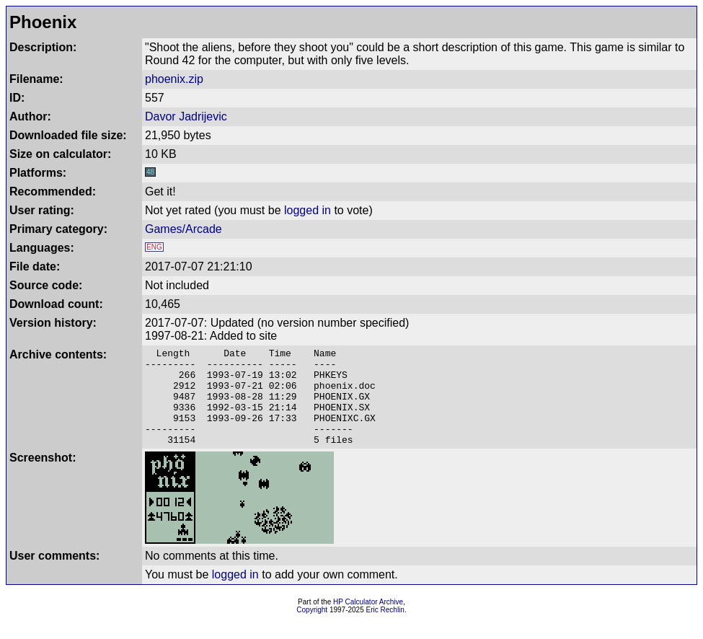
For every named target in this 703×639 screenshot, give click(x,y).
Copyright (311, 629)
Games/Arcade (183, 229)
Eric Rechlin (385, 629)
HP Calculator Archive (368, 621)
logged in (307, 210)
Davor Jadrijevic (186, 116)
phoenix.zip (174, 79)
